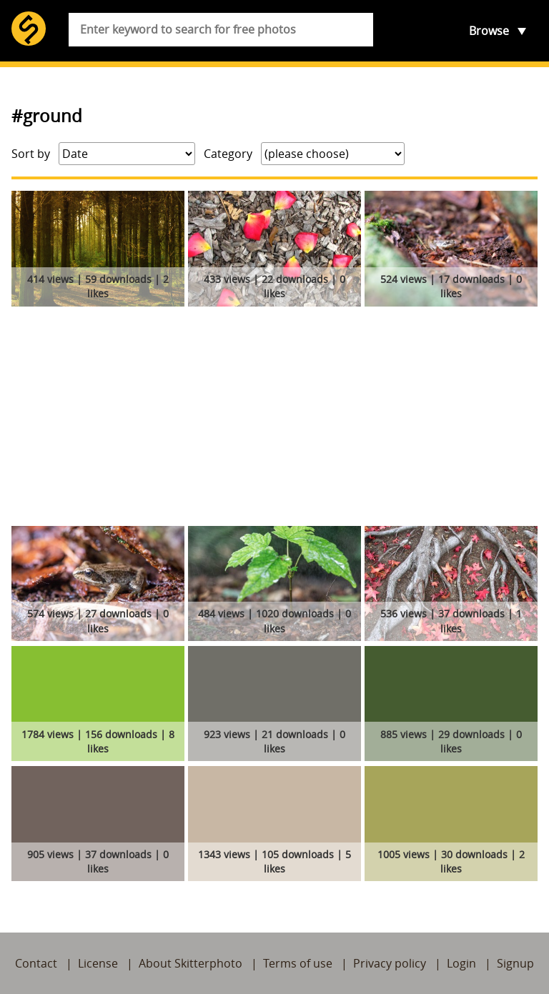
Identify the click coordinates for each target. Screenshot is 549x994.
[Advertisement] (274, 419)
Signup (515, 963)
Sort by (30, 153)
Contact (36, 963)
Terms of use (297, 963)
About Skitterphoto (190, 963)
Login (461, 963)
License (98, 963)
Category (228, 153)
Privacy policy (389, 963)
